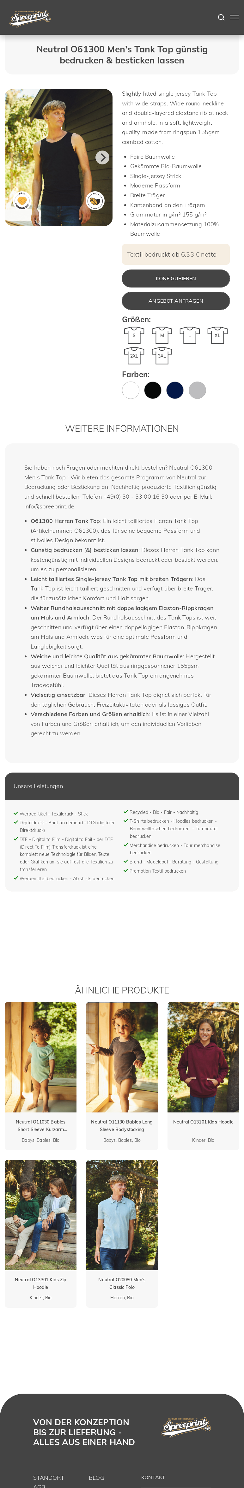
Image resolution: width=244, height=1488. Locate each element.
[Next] (102, 157)
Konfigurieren (176, 278)
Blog (96, 1477)
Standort (48, 1477)
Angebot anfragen (176, 301)
